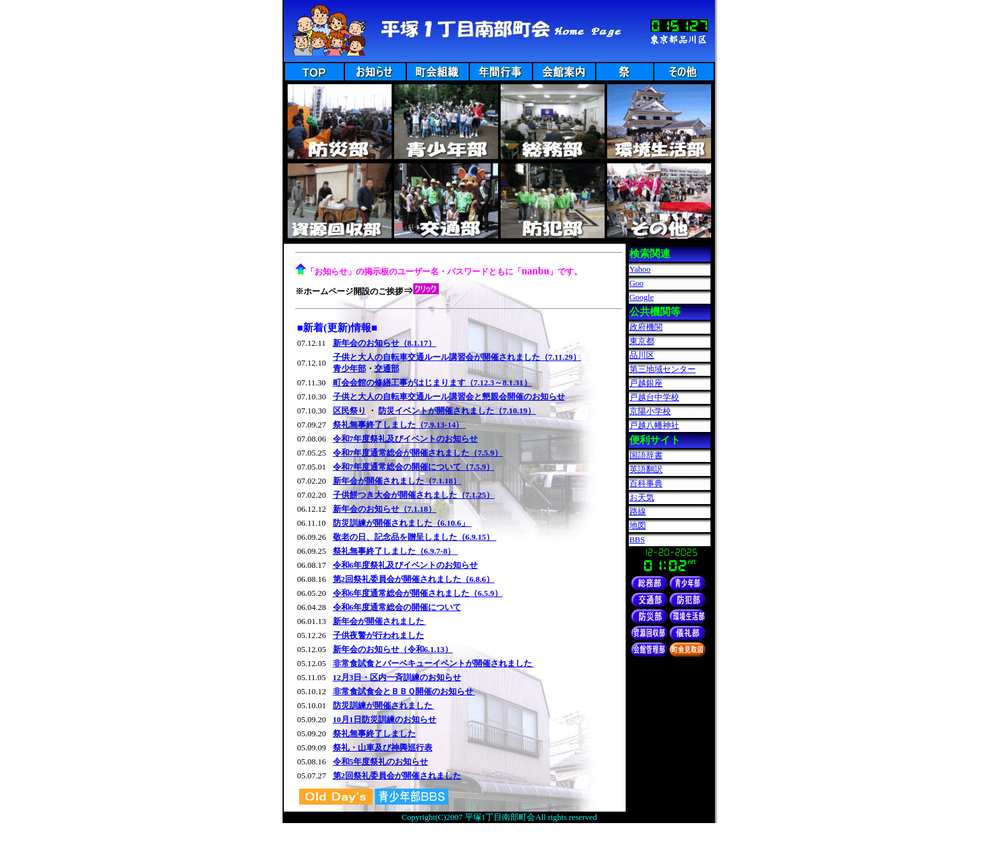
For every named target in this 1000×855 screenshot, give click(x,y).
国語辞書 (646, 455)
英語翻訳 (646, 469)
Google (641, 297)
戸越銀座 (646, 383)
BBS (637, 539)
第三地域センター (662, 369)
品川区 (641, 355)
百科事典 (646, 483)
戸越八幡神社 (654, 425)
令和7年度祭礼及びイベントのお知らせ (405, 438)
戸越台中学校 (654, 397)
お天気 (641, 497)
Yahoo (640, 269)
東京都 (641, 341)
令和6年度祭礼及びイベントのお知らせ (405, 565)
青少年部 (349, 368)
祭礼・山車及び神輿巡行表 (382, 747)
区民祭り (349, 410)
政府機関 (646, 327)
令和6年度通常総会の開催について (397, 607)
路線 (637, 511)
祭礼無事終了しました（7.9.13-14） (399, 424)
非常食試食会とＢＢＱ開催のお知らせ (404, 691)
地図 (637, 525)
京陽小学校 (650, 411)
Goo (636, 283)
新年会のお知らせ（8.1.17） (385, 343)
